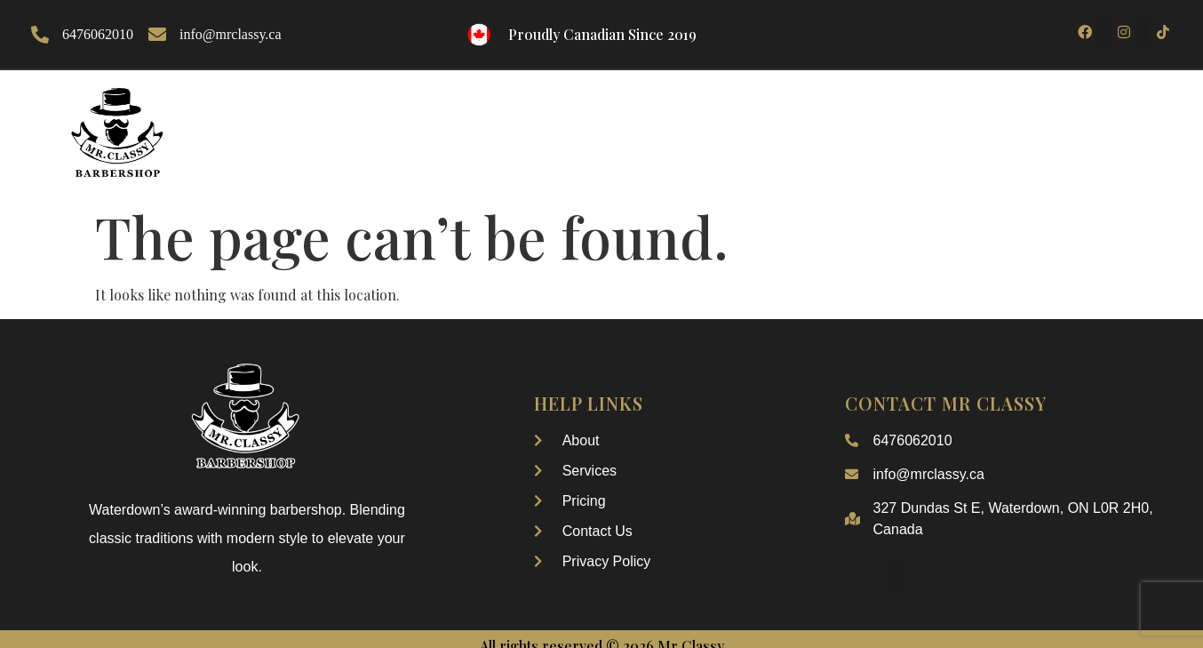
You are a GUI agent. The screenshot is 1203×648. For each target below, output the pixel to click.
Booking (781, 125)
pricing (871, 125)
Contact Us (973, 125)
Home (340, 125)
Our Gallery (537, 125)
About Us (424, 125)
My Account (1092, 125)
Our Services (668, 125)
